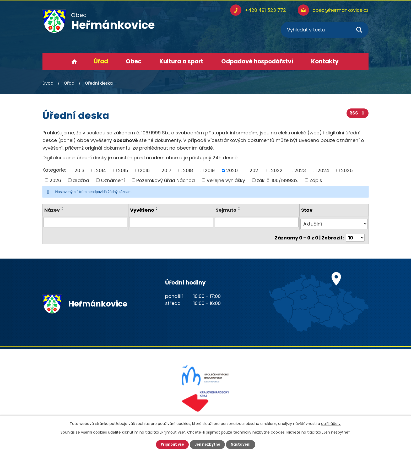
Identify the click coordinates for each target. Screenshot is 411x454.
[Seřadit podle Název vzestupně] (63, 207)
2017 (166, 170)
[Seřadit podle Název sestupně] (63, 210)
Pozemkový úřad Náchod (165, 180)
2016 (145, 170)
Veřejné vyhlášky (226, 180)
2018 (188, 170)
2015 (123, 170)
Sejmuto (226, 210)
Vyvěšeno (142, 210)
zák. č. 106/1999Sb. (277, 180)
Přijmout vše (170, 444)
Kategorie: (54, 170)
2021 (254, 170)
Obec (134, 61)
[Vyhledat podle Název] (85, 222)
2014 (101, 170)
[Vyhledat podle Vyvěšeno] (171, 222)
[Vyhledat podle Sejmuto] (257, 222)
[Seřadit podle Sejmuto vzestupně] (239, 207)
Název (52, 210)
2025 (347, 170)
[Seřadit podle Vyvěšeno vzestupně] (157, 207)
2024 (323, 170)
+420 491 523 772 (265, 10)
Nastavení (242, 444)
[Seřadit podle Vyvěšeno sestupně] (157, 210)
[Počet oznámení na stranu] (355, 234)
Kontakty (325, 61)
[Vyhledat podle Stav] (334, 222)
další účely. (331, 423)
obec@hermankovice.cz (340, 10)
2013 (79, 170)
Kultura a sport (181, 61)
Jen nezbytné (207, 444)
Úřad (101, 61)
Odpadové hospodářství (257, 61)
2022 (277, 170)
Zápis (316, 180)
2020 (232, 170)
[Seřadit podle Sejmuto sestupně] (239, 210)
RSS (357, 114)
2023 (300, 170)
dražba (81, 180)
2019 (210, 170)
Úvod (74, 61)
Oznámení (113, 180)
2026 (55, 180)
